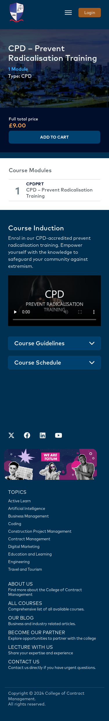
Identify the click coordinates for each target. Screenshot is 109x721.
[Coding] (54, 523)
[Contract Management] (54, 539)
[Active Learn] (54, 501)
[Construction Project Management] (54, 531)
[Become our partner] (54, 635)
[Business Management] (54, 516)
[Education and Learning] (54, 554)
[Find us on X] (11, 436)
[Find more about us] (54, 588)
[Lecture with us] (54, 649)
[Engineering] (54, 561)
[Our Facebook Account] (27, 436)
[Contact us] (54, 620)
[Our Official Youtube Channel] (58, 436)
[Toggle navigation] (68, 13)
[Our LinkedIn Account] (42, 436)
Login (89, 12)
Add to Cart (54, 137)
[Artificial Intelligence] (54, 508)
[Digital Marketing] (54, 546)
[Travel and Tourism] (54, 569)
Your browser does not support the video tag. (54, 300)
